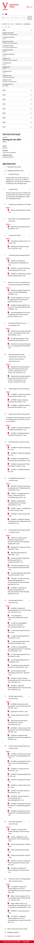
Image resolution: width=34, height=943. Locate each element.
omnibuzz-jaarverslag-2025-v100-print (19, 856)
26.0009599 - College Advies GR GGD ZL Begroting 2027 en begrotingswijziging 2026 (19, 805)
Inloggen (25, 941)
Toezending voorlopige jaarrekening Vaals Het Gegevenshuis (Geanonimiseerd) (18, 567)
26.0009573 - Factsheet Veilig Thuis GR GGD (19, 786)
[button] (29, 18)
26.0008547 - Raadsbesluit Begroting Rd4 (19, 470)
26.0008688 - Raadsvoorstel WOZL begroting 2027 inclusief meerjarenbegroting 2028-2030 (19, 706)
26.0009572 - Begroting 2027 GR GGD (19, 781)
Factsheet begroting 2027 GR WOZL (18, 716)
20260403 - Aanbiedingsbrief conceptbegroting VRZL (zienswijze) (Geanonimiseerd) (17, 503)
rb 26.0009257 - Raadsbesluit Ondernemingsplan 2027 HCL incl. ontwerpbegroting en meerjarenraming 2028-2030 (19, 919)
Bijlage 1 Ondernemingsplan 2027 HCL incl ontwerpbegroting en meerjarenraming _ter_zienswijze (19, 898)
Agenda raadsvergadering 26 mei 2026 (19, 211)
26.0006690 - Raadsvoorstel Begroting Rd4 (19, 448)
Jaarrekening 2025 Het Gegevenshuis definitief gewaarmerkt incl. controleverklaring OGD (19, 560)
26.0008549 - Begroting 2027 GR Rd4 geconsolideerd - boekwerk (19, 465)
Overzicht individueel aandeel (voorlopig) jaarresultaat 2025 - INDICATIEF (19, 673)
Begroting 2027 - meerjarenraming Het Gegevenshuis (19, 548)
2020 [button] (4, 113)
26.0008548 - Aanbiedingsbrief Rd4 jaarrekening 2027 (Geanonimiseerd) (19, 459)
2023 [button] (4, 99)
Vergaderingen (18, 24)
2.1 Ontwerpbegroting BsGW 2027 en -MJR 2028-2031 (19, 655)
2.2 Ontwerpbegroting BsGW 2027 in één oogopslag (19, 661)
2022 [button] (4, 104)
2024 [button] (4, 95)
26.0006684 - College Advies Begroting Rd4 (19, 454)
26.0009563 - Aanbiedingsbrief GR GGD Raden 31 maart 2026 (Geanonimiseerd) (19, 763)
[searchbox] (14, 18)
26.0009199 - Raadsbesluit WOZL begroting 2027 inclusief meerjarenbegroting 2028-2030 (19, 737)
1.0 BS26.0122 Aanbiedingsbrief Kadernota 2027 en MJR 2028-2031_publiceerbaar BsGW (17, 625)
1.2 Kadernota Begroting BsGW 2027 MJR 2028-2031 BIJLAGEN (19, 642)
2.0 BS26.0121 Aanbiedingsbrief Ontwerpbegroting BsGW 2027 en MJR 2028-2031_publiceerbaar (19, 649)
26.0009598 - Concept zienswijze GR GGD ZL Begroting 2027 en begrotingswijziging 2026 (18, 798)
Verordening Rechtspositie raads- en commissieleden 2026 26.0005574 (18, 339)
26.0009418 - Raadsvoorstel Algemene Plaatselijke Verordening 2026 (19, 429)
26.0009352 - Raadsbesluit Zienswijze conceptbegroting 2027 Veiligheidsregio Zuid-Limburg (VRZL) (19, 521)
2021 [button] (4, 108)
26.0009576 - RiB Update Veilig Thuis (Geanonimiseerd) (18, 792)
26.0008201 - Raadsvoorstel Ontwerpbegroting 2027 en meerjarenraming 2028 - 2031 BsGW (19, 610)
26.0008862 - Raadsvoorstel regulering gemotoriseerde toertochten (19, 395)
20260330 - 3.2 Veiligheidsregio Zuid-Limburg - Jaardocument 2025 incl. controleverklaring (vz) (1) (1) (18, 495)
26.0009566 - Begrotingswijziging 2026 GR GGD (19, 775)
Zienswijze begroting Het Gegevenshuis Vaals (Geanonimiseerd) (19, 574)
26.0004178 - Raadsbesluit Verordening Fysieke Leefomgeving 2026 (19, 275)
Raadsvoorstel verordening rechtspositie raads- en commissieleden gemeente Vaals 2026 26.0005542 (19, 333)
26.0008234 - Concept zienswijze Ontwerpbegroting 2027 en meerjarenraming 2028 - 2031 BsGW (19, 680)
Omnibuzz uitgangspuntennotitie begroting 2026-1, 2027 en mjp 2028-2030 (18, 839)
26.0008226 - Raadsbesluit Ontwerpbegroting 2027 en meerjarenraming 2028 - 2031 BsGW (19, 688)
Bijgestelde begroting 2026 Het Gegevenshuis (17, 554)
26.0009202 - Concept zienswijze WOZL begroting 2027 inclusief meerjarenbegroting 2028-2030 (19, 730)
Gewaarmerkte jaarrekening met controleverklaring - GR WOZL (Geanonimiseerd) (18, 722)
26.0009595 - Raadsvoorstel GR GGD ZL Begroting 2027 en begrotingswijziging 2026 (19, 756)
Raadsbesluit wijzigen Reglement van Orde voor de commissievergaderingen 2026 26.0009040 (19, 307)
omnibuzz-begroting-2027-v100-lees (18, 851)
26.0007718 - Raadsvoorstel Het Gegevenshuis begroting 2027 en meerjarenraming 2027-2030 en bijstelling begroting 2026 (18, 541)
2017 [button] (4, 127)
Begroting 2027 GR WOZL (18, 711)
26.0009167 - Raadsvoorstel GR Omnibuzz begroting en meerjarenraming (18, 831)
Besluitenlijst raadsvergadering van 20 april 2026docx (19, 228)
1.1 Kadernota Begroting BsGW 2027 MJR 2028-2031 (19, 637)
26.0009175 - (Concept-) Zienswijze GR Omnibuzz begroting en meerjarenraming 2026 (19, 863)
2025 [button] (4, 90)
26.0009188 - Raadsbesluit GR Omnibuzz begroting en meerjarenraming (18, 870)
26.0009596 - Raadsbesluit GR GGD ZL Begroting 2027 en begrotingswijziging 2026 (19, 813)
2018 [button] (4, 122)
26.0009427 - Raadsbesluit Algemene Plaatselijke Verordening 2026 (19, 434)
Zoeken (3, 14)
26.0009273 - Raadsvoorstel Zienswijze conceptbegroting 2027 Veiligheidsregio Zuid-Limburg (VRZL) (19, 488)
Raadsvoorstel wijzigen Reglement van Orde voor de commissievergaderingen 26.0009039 (19, 292)
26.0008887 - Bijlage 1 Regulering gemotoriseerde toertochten (18, 401)
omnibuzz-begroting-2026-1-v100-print (19, 845)
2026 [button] (4, 30)
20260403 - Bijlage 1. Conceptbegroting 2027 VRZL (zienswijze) (19, 509)
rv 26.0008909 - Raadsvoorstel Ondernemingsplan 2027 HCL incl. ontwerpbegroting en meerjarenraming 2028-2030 (19, 889)
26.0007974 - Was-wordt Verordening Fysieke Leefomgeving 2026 (19, 269)
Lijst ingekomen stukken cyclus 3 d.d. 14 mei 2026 (19, 242)
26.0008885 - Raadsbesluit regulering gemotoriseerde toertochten (19, 406)
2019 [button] (4, 118)
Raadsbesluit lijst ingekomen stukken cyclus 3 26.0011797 (18, 247)
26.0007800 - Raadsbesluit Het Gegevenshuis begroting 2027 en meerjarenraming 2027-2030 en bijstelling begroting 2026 (18, 591)
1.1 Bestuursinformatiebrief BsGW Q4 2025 (19, 631)
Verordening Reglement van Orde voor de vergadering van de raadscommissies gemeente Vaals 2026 (19, 300)
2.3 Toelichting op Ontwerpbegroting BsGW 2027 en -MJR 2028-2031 (19, 666)
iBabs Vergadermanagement (11, 941)
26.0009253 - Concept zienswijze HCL (19, 912)
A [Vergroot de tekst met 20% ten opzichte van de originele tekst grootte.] (6, 27)
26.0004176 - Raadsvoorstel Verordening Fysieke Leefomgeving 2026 (18, 263)
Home (12, 24)
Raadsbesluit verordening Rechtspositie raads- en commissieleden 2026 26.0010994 (19, 346)
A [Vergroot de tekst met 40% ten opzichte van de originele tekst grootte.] (9, 27)
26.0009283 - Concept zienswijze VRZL (19, 515)
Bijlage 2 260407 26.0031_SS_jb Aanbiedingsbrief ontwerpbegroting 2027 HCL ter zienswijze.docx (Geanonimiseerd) (19, 905)
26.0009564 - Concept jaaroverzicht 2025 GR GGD (18, 770)
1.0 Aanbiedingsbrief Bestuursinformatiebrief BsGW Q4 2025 (18, 617)
